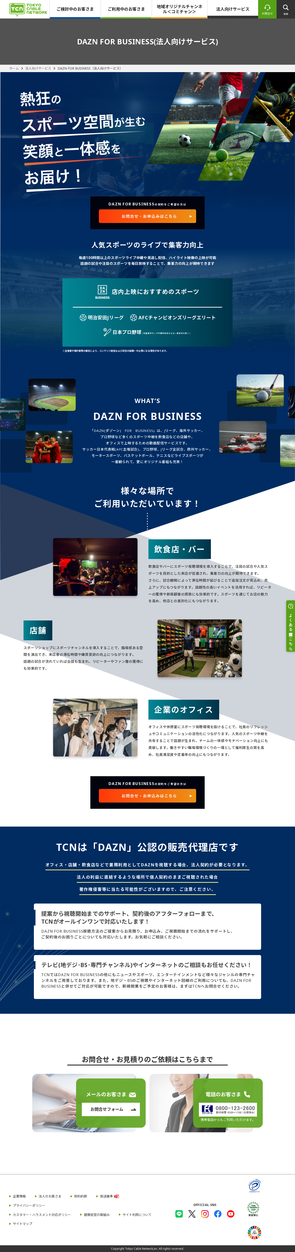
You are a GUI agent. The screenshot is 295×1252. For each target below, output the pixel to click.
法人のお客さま (50, 1196)
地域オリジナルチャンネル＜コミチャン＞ (179, 9)
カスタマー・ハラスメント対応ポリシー (42, 1214)
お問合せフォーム (106, 1109)
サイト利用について (137, 1214)
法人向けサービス (232, 9)
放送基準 (106, 1196)
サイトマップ (22, 1223)
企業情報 (19, 1196)
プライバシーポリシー (29, 1205)
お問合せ (267, 13)
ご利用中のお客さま (126, 9)
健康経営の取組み (97, 1214)
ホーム (14, 68)
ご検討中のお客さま (75, 9)
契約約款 (80, 1196)
